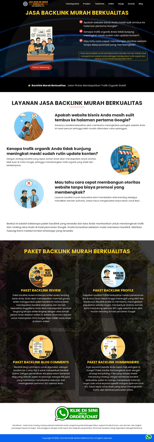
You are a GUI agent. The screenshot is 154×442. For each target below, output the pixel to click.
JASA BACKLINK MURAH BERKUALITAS (76, 438)
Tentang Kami (72, 3)
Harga (121, 3)
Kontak (131, 3)
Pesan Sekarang (40, 67)
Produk (87, 3)
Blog (141, 3)
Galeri (111, 3)
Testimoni (99, 3)
